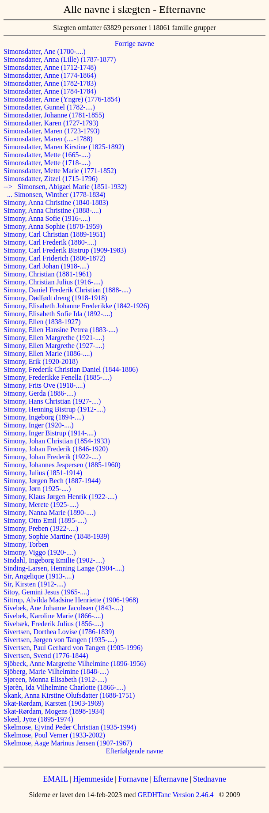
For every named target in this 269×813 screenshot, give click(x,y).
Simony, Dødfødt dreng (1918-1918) (55, 298)
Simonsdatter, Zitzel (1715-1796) (51, 178)
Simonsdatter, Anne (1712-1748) (50, 67)
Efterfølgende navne (134, 751)
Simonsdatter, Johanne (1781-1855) (54, 115)
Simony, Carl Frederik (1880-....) (50, 242)
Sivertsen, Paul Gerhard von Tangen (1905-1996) (73, 647)
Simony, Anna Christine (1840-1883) (56, 202)
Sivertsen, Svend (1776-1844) (46, 655)
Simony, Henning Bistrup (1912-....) (55, 409)
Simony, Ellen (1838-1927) (42, 321)
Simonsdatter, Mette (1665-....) (47, 155)
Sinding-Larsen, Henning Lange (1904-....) (64, 568)
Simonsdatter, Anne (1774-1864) (50, 75)
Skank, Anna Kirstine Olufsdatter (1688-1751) (69, 695)
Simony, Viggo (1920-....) (40, 552)
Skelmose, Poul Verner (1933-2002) (54, 735)
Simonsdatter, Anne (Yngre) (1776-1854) (62, 99)
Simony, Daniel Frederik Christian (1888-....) (67, 290)
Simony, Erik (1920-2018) (41, 361)
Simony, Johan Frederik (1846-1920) (56, 449)
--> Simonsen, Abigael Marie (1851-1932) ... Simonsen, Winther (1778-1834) (65, 190)
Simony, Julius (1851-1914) (43, 472)
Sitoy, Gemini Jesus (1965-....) (47, 592)
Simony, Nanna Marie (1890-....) (50, 512)
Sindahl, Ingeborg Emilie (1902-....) (54, 560)
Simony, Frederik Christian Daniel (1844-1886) (71, 369)
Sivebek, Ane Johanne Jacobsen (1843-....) (64, 608)
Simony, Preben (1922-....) (41, 528)
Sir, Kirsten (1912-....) (35, 584)
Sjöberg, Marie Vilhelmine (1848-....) (56, 671)
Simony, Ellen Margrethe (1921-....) (54, 337)
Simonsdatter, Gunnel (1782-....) (49, 107)
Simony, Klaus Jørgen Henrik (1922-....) (60, 496)
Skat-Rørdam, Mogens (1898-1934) (54, 711)
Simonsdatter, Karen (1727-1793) (51, 123)
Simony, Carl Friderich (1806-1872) (55, 258)
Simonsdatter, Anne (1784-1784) (50, 91)
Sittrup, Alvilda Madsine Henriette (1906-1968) (71, 600)
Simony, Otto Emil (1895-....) (45, 520)
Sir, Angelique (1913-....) (39, 576)
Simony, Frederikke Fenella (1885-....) (58, 377)
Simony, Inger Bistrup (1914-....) (50, 433)
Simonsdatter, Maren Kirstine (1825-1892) (64, 147)
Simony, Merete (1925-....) (41, 504)
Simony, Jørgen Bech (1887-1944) (52, 480)
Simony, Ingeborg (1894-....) (44, 417)
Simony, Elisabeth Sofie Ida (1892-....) (58, 314)
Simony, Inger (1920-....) (39, 425)
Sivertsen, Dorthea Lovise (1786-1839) (59, 631)
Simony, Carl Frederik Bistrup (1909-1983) (65, 250)
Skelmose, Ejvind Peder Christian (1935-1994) (70, 727)
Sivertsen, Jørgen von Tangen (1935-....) (60, 639)
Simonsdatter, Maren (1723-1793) (52, 131)
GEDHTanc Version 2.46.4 (175, 794)
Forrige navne (134, 43)
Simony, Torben (26, 544)
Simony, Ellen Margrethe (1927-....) (54, 345)
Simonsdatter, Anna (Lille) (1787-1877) (60, 59)
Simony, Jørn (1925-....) (37, 488)
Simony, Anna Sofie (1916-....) (47, 218)
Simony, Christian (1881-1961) (47, 274)
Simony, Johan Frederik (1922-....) (52, 457)
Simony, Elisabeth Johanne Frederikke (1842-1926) (76, 306)
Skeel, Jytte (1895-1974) (38, 719)
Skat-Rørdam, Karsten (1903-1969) (54, 703)
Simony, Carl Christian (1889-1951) (55, 234)
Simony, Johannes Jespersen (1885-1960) (62, 465)
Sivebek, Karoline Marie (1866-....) (53, 616)
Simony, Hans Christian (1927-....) (52, 401)
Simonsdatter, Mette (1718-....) (47, 162)
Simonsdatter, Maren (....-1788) (48, 139)
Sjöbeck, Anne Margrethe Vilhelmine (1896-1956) (75, 663)
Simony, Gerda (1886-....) (40, 393)
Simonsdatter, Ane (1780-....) (45, 51)
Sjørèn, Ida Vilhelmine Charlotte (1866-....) (64, 687)
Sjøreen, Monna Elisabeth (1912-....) (55, 679)
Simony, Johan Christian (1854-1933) (57, 441)
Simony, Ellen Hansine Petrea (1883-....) (61, 329)
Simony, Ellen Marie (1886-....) (48, 353)
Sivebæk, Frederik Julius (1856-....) (54, 624)
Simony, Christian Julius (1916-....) (53, 282)
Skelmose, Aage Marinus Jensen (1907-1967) (68, 743)
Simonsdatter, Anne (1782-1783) (50, 83)
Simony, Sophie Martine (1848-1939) (57, 536)
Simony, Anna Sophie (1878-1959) (53, 226)
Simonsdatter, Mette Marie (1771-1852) (60, 170)
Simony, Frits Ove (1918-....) (44, 385)
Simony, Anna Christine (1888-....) (52, 210)
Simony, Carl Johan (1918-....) (46, 266)
